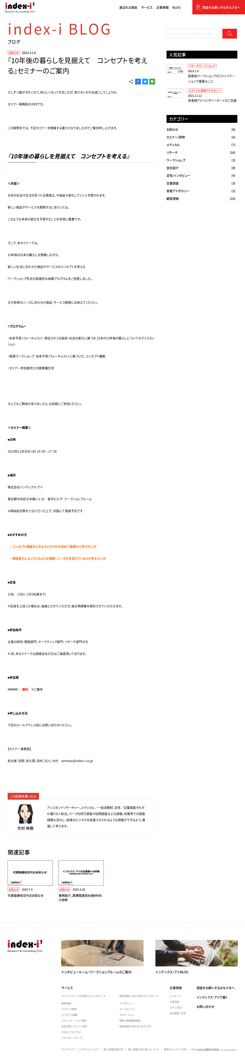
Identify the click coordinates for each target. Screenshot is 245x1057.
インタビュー (126, 1003)
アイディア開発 (69, 1009)
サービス (67, 987)
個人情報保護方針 (113, 1049)
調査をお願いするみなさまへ (221, 7)
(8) (201, 129)
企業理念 (175, 1001)
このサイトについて (89, 1049)
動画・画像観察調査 (130, 1020)
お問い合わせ (205, 1006)
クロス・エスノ (126, 1015)
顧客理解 (66, 1003)
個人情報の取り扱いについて (143, 1049)
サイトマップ (67, 1049)
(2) (201, 190)
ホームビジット (127, 1009)
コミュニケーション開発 (73, 1020)
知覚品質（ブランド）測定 (74, 1026)
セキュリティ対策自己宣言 (205, 1049)
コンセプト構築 (69, 1015)
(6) (201, 137)
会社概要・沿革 (178, 1013)
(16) (201, 152)
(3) (201, 160)
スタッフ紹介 (176, 1007)
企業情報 (176, 987)
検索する (229, 34)
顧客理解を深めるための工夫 (135, 1026)
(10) (201, 198)
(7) (201, 144)
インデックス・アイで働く (212, 997)
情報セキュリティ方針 (175, 1049)
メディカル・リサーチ (71, 1038)
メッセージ (175, 996)
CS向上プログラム (71, 1032)
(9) (201, 175)
